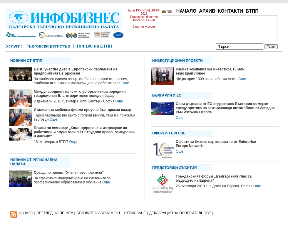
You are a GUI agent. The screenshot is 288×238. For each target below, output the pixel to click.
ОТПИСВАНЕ (135, 213)
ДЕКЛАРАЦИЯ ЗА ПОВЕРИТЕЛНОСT (180, 213)
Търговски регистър (48, 45)
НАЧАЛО (186, 11)
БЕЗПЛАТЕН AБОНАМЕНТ (99, 213)
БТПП (252, 11)
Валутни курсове (144, 26)
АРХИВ (207, 11)
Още (125, 83)
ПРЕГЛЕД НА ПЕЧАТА (55, 213)
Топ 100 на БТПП (94, 45)
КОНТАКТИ (230, 11)
